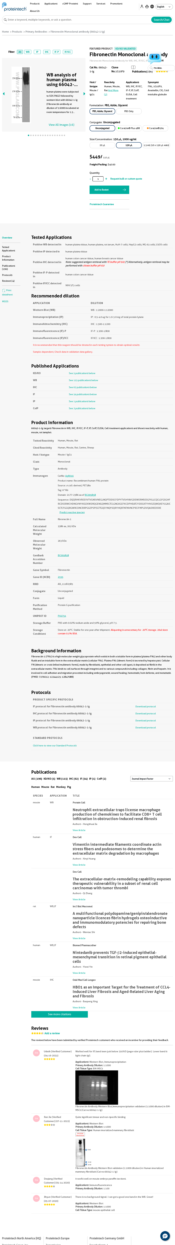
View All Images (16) (61, 124)
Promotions (116, 3)
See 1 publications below (82, 401)
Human (35, 787)
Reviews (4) (8, 280)
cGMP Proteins (70, 3)
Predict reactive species (72, 512)
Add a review (52, 1033)
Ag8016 (69, 475)
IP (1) (92, 778)
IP (37, 52)
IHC (47, 52)
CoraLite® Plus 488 (129, 128)
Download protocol (145, 706)
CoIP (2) (101, 778)
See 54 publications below (83, 394)
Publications (139, 71)
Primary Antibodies (36, 31)
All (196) (36, 778)
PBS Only (128, 111)
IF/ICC (67, 52)
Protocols (7, 275)
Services (100, 3)
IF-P (56, 52)
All (19, 52)
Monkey (61, 787)
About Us (34, 11)
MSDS (5, 301)
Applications (50, 3)
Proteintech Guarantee (102, 204)
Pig (69, 787)
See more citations (59, 1014)
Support (87, 3)
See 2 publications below (82, 408)
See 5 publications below (82, 373)
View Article (79, 830)
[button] (165, 1236)
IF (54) (84, 778)
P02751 (62, 615)
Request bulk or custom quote (126, 178)
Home (5, 31)
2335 (60, 577)
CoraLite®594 (155, 128)
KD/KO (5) (49, 778)
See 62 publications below (83, 387)
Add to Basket (102, 189)
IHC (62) (74, 778)
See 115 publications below (83, 380)
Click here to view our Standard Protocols (55, 745)
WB (28, 52)
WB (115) (62, 778)
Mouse (45, 787)
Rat (53, 787)
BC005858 (90, 494)
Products (34, 3)
